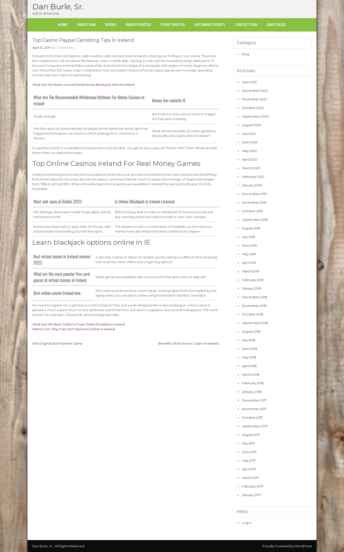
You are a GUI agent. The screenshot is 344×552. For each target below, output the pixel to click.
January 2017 (251, 495)
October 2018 (252, 314)
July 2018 (248, 340)
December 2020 (255, 90)
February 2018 (253, 383)
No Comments (62, 47)
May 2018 (249, 357)
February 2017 (252, 486)
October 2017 (252, 417)
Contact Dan (246, 24)
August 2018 (251, 331)
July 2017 (248, 443)
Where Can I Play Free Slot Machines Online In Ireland (73, 329)
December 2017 (254, 400)
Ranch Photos (138, 24)
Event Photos (173, 24)
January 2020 (252, 185)
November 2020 (254, 99)
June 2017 (249, 452)
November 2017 (254, 409)
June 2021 (249, 82)
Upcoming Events (209, 24)
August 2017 (251, 435)
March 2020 (251, 168)
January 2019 (251, 288)
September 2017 (255, 426)
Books (110, 24)
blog (245, 54)
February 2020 (253, 177)
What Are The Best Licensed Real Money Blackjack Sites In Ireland (83, 85)
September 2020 (255, 116)
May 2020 (249, 151)
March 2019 (250, 271)
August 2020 (251, 125)
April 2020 (249, 159)
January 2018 (252, 392)
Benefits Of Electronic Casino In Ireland (188, 343)
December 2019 (254, 194)
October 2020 (253, 108)
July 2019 (248, 237)
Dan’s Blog (276, 24)
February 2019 (252, 280)
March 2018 (250, 374)
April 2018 (249, 366)
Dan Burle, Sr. (58, 6)
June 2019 (249, 245)
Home (63, 24)
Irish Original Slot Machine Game (57, 343)
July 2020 (249, 133)
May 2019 (249, 254)
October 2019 (252, 211)
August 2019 (251, 228)
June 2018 (249, 349)
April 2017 (249, 469)
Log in (246, 523)
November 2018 (254, 306)
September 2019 (255, 220)
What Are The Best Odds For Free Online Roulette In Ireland (78, 324)
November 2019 (254, 202)
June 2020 (250, 142)
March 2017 (250, 478)
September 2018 (255, 323)
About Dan (86, 24)
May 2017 (249, 460)
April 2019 (249, 263)
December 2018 (254, 297)
